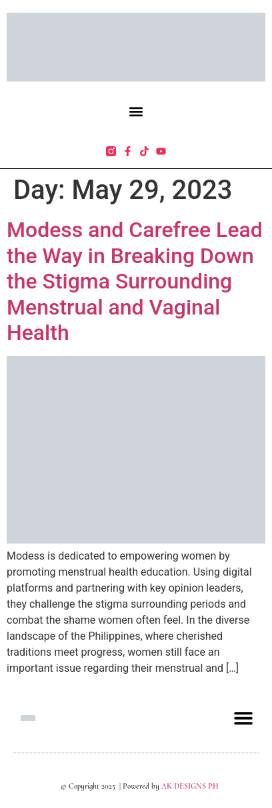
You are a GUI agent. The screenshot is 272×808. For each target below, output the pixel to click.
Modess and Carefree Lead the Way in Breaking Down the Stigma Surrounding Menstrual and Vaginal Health (135, 281)
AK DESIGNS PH (189, 786)
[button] (136, 111)
